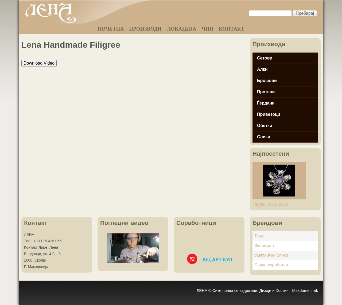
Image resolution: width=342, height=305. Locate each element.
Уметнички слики (271, 255)
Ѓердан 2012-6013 (270, 204)
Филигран (264, 245)
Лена (260, 236)
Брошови (267, 80)
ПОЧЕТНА (111, 29)
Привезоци (268, 114)
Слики (263, 137)
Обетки (264, 125)
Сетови (264, 58)
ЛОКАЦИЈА (181, 29)
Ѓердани (266, 103)
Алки (262, 69)
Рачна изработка (271, 265)
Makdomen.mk (305, 290)
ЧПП (207, 29)
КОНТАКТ (231, 29)
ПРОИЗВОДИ (145, 29)
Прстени (266, 92)
